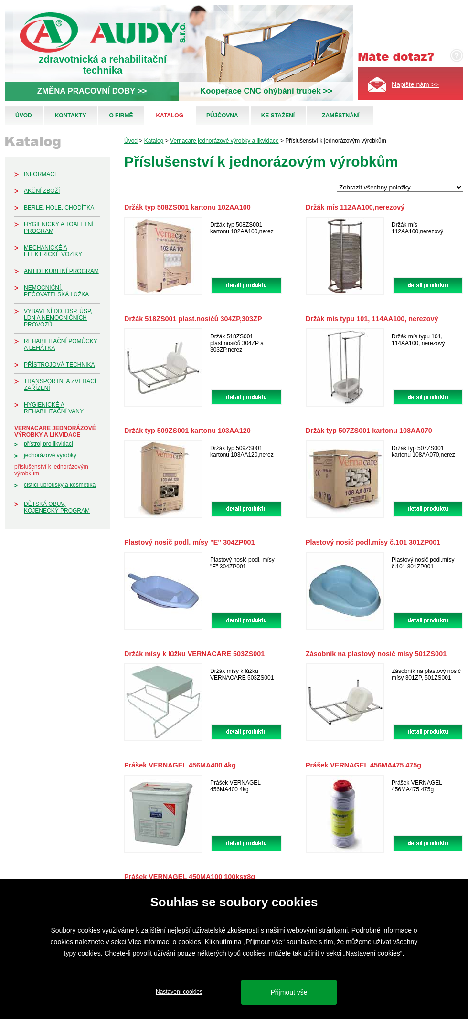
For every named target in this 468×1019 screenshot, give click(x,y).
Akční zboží (42, 191)
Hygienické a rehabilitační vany (54, 408)
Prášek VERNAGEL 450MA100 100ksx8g (189, 877)
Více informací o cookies (164, 941)
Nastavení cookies (179, 991)
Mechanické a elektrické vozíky (53, 251)
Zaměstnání (341, 115)
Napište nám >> (415, 84)
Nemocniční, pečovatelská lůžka (56, 291)
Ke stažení (278, 115)
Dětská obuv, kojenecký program (57, 507)
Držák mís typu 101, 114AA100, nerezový (372, 319)
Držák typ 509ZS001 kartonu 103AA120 (187, 430)
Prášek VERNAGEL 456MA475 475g (363, 765)
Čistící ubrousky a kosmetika (60, 485)
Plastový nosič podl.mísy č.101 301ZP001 (373, 542)
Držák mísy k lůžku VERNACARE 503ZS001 (194, 654)
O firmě (121, 115)
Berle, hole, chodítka (59, 207)
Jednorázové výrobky (50, 455)
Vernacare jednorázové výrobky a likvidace (55, 431)
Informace (41, 174)
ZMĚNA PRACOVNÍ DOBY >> (92, 90)
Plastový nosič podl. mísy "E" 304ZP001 (189, 542)
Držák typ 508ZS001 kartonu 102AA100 (187, 207)
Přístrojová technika (59, 364)
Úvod (23, 115)
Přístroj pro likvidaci (48, 444)
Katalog (169, 115)
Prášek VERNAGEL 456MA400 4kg (180, 765)
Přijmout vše (288, 992)
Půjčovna (222, 115)
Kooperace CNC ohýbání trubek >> (266, 90)
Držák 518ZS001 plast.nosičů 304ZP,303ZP (193, 319)
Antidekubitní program (61, 271)
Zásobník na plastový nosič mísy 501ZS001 (376, 654)
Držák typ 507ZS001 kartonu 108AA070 (369, 430)
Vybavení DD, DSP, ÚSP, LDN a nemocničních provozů (58, 318)
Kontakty (70, 115)
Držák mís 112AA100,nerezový (355, 207)
